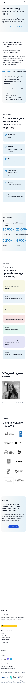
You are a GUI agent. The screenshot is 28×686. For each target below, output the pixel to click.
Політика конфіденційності (7, 666)
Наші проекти (4, 635)
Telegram (4, 655)
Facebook (4, 653)
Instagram (4, 650)
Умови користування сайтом (8, 668)
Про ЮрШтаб (4, 633)
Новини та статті (5, 639)
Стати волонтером (5, 637)
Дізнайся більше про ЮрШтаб (14, 26)
